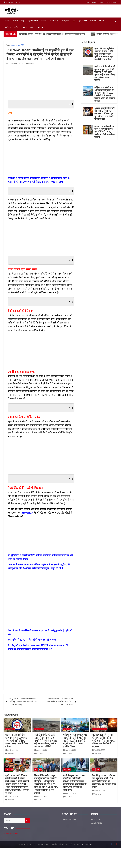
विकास (69, 729)
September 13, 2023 (15, 63)
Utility (8, 729)
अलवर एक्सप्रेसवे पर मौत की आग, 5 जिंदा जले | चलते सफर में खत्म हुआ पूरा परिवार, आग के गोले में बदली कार (104, 114)
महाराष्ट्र (94, 729)
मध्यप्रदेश (37, 729)
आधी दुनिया (65, 21)
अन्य (23, 27)
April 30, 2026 (11, 750)
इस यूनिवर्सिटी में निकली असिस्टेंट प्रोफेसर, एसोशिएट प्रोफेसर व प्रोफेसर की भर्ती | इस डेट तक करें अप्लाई (23, 701)
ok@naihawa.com (11, 833)
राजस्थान (100, 729)
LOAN (17, 45)
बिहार (36, 769)
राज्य (14, 21)
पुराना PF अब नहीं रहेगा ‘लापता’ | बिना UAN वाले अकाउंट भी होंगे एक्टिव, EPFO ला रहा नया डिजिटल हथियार (104, 54)
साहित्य (43, 21)
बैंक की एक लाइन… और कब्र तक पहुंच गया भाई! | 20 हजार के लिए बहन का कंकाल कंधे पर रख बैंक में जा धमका (104, 781)
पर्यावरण (8, 27)
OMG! (115, 2)
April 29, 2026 (11, 796)
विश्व (22, 21)
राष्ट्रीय (7, 21)
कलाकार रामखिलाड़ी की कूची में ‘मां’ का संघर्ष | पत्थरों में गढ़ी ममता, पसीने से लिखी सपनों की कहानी (104, 132)
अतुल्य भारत (32, 21)
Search (27, 820)
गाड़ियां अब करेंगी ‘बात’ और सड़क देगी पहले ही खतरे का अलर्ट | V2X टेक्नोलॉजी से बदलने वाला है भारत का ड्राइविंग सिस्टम (104, 94)
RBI (22, 45)
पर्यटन (16, 27)
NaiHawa (31, 63)
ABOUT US (95, 819)
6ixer (108, 2)
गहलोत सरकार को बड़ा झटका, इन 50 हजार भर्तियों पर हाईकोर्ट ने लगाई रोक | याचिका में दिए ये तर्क (60, 701)
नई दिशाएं (53, 21)
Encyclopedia (36, 27)
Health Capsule (91, 2)
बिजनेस (101, 21)
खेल (74, 21)
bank (13, 45)
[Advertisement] (41, 83)
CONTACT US (96, 823)
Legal (101, 2)
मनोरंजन (93, 21)
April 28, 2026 (40, 796)
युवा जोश (82, 21)
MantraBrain (87, 844)
